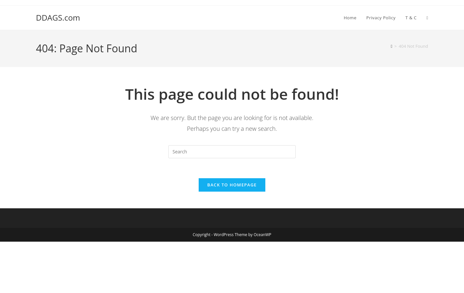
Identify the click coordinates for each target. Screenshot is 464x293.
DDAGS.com (58, 17)
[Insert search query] (232, 151)
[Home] (391, 46)
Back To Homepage (232, 185)
